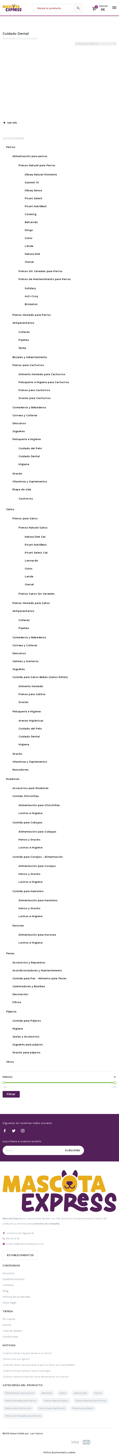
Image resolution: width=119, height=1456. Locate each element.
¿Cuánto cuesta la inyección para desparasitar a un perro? (36, 1376)
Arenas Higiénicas (31, 720)
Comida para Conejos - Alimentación (37, 856)
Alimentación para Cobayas (37, 831)
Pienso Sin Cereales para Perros (40, 271)
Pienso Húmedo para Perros (31, 314)
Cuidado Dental (29, 456)
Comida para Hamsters (28, 891)
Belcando (31, 222)
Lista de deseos (12, 1330)
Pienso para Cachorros (28, 365)
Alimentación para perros (29, 156)
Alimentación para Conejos (37, 866)
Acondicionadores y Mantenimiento (37, 970)
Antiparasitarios (23, 322)
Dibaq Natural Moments (41, 174)
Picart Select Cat (36, 552)
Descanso (19, 423)
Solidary (30, 288)
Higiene (24, 464)
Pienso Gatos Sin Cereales (37, 593)
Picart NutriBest (36, 206)
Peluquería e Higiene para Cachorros (44, 382)
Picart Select (33, 198)
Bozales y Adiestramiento (29, 357)
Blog (5, 1290)
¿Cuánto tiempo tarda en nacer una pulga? (27, 1370)
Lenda (29, 246)
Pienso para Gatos (25, 518)
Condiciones (10, 1336)
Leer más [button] (10, 122)
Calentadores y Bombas (28, 986)
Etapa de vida (21, 489)
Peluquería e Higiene (26, 439)
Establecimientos (20, 1255)
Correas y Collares (24, 415)
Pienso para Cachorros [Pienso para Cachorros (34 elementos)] (18, 1408)
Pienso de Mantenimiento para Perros (45, 279)
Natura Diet (32, 254)
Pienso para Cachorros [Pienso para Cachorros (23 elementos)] (52, 1408)
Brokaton (31, 304)
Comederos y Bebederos (29, 407)
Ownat (29, 261)
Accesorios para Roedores (30, 788)
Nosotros (8, 1273)
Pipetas (24, 340)
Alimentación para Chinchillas (39, 805)
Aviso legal (9, 1302)
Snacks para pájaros (26, 1052)
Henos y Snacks (29, 839)
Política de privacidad (16, 1296)
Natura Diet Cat (35, 536)
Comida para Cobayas (27, 822)
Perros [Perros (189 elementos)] (98, 1393)
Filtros (16, 1002)
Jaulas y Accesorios (25, 1036)
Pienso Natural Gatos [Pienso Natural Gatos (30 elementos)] (56, 1400)
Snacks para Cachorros (35, 398)
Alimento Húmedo (31, 686)
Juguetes (18, 431)
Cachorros (26, 498)
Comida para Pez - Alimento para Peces (39, 978)
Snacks (17, 473)
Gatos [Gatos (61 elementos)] (63, 1393)
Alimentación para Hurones (37, 934)
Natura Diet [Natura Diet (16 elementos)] (80, 1393)
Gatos (10, 509)
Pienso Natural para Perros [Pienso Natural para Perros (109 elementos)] (91, 1400)
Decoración (20, 994)
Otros (10, 1061)
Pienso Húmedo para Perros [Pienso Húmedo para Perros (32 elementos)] (21, 1400)
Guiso (29, 238)
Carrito (7, 1325)
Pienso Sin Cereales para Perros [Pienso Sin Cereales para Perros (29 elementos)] (23, 1415)
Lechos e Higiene (30, 813)
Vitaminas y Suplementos (29, 481)
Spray (22, 347)
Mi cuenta (9, 1319)
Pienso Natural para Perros (37, 165)
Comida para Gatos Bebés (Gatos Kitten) (40, 677)
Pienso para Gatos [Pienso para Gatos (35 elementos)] (82, 1408)
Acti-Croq (31, 296)
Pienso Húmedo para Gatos (31, 603)
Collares (24, 332)
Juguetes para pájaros (27, 1044)
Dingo (29, 230)
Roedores (12, 779)
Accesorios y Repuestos (28, 962)
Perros (10, 147)
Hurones (18, 925)
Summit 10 (32, 182)
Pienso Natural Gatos (33, 527)
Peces (10, 953)
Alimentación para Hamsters (38, 900)
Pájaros (11, 1011)
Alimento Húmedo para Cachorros (42, 374)
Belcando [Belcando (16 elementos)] (47, 1393)
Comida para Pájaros (26, 1020)
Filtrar (11, 1094)
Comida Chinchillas (25, 796)
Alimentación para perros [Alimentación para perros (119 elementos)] (19, 1393)
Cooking (30, 214)
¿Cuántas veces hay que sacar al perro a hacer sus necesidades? (39, 1364)
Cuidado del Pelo (30, 448)
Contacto (8, 1285)
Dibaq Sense (33, 190)
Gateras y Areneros (25, 661)
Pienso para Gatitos (32, 694)
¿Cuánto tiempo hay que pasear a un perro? (27, 1353)
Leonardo (31, 560)
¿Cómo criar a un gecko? (16, 1359)
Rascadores (20, 769)
